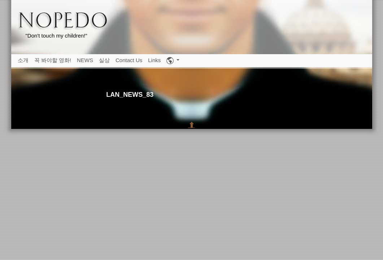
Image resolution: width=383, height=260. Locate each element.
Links (154, 60)
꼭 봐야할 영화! (52, 60)
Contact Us (129, 60)
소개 (23, 60)
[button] (173, 60)
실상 (104, 60)
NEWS (85, 60)
